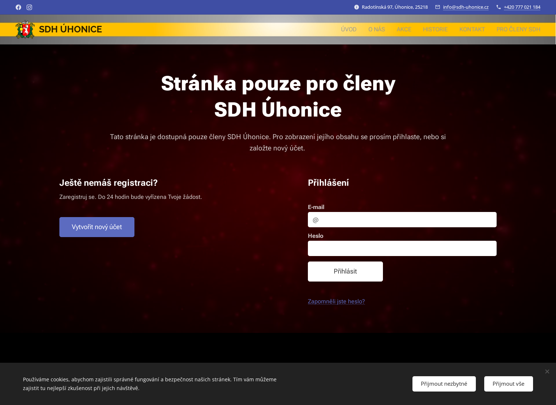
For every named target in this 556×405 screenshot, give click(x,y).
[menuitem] (357, 29)
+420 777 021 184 (522, 7)
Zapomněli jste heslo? (336, 301)
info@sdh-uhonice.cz (466, 7)
